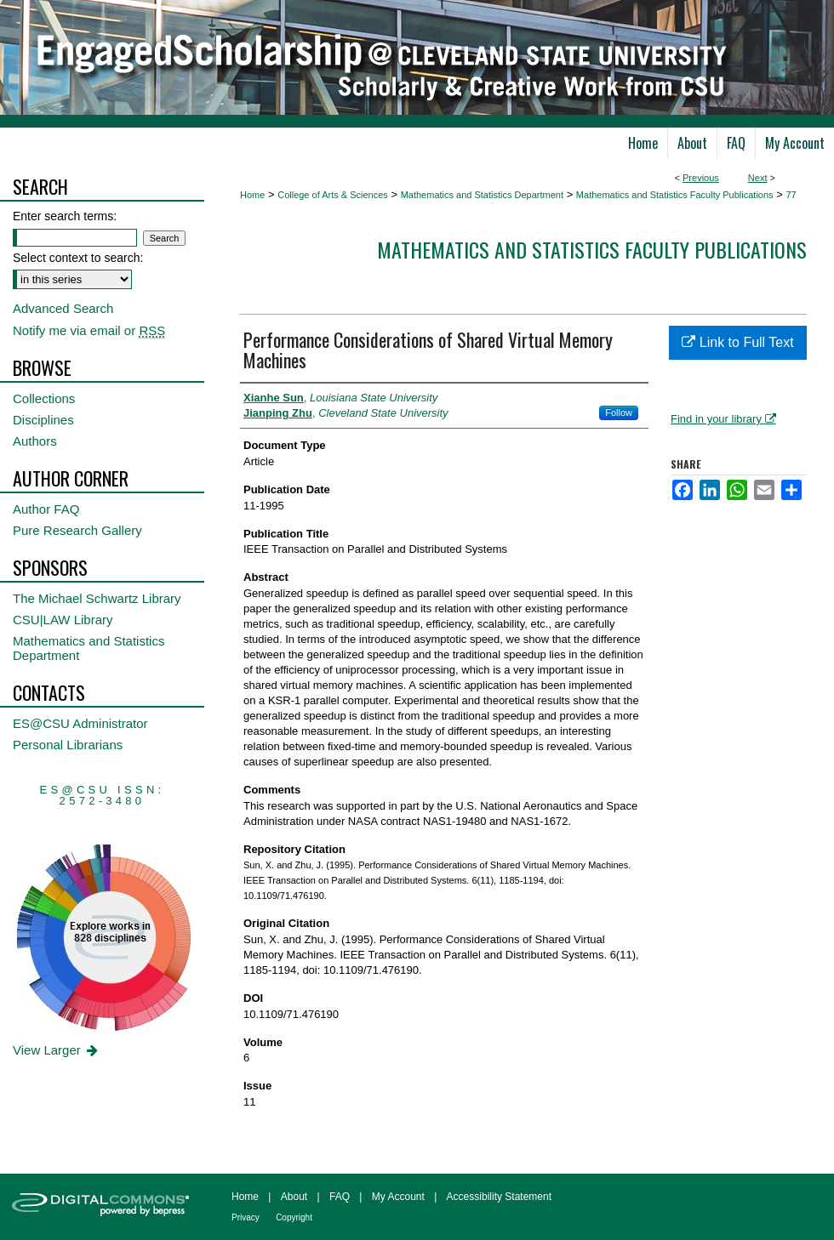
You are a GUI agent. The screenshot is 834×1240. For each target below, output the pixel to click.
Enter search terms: (65, 216)
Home (252, 195)
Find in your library (723, 418)
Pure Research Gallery (77, 530)
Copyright (294, 1217)
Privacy (245, 1217)
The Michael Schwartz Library (97, 598)
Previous (701, 178)
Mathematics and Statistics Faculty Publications (675, 195)
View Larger (56, 1050)
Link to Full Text (737, 342)
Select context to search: (78, 257)
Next (758, 178)
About (294, 1197)
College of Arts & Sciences (332, 195)
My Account (398, 1197)
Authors (35, 441)
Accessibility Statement (499, 1197)
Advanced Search (63, 308)
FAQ (339, 1197)
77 (790, 195)
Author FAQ (46, 509)
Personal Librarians (68, 744)
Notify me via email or (89, 330)
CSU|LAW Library (63, 619)
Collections (44, 398)
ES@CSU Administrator (80, 723)
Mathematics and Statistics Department (482, 195)
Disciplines (43, 419)
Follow (618, 412)
